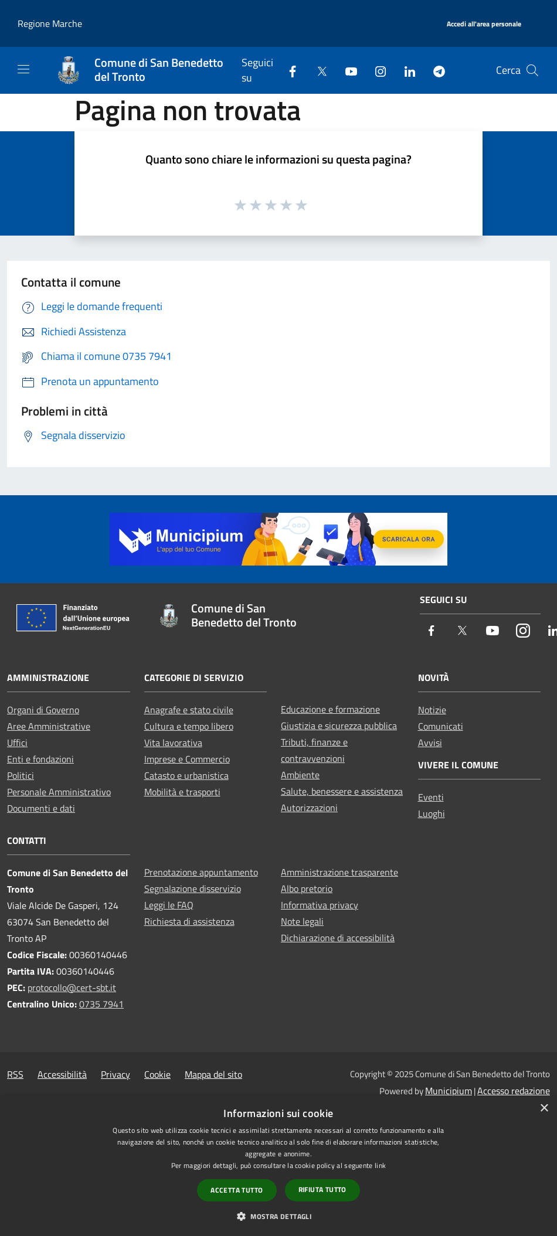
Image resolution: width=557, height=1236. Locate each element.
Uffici (17, 743)
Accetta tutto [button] (236, 1190)
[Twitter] (317, 70)
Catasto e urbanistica (186, 775)
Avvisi (430, 743)
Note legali (302, 921)
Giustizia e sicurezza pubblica (339, 726)
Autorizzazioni (309, 808)
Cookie (157, 1074)
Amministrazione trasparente (339, 872)
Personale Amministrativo (59, 792)
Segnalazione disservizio (192, 888)
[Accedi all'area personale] (484, 24)
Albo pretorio (306, 888)
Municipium (448, 1091)
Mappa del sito (213, 1074)
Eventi (431, 797)
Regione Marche (50, 23)
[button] (278, 1216)
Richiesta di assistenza (189, 921)
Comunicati (440, 726)
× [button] (543, 1108)
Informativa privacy (319, 905)
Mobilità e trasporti (182, 792)
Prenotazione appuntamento (201, 872)
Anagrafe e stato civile (188, 710)
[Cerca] (532, 70)
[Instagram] (376, 70)
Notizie (432, 710)
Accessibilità (62, 1074)
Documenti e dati (41, 808)
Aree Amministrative (48, 726)
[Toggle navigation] (23, 69)
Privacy (115, 1074)
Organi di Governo (43, 710)
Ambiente (300, 775)
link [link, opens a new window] (380, 1165)
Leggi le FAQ (168, 905)
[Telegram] (434, 70)
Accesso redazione (513, 1091)
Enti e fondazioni (40, 759)
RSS (15, 1074)
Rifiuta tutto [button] (322, 1189)
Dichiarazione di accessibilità (338, 938)
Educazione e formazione (330, 709)
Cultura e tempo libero (188, 726)
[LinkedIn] (405, 70)
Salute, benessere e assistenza (342, 791)
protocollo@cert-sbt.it (72, 987)
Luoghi (431, 813)
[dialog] (278, 1166)
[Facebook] (288, 70)
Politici (20, 775)
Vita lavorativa (173, 743)
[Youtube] (346, 70)
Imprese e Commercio (187, 759)
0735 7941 (101, 1004)
